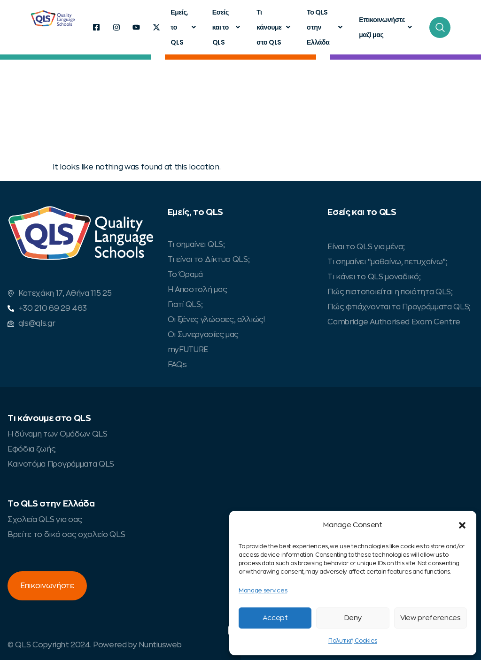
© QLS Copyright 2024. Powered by (73, 645)
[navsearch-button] (439, 27)
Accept (275, 618)
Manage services (263, 590)
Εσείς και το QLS (227, 27)
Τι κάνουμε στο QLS (274, 27)
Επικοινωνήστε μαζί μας (386, 27)
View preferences (430, 618)
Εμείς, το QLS (184, 27)
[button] (462, 525)
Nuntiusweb (160, 645)
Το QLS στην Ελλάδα (326, 27)
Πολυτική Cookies (352, 641)
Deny (353, 618)
